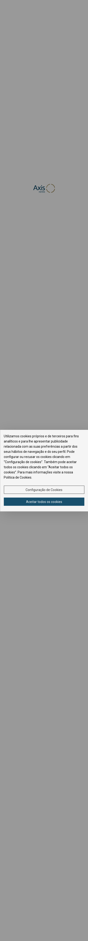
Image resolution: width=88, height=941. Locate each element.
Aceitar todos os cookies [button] (44, 502)
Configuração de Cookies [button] (44, 490)
